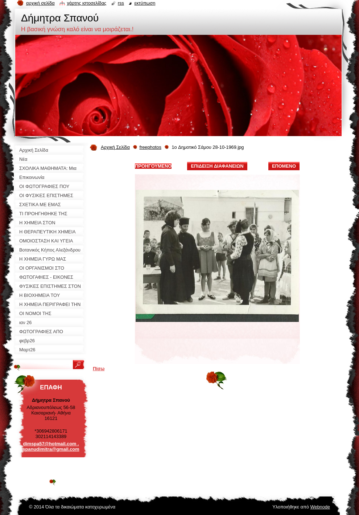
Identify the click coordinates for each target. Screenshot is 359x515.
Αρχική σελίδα (40, 3)
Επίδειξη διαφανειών (217, 166)
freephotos (150, 147)
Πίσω (98, 368)
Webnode (320, 507)
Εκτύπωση (144, 3)
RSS (121, 3)
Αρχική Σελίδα (115, 147)
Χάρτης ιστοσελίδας (86, 3)
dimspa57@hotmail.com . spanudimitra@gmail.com (50, 446)
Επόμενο (284, 166)
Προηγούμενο (153, 166)
